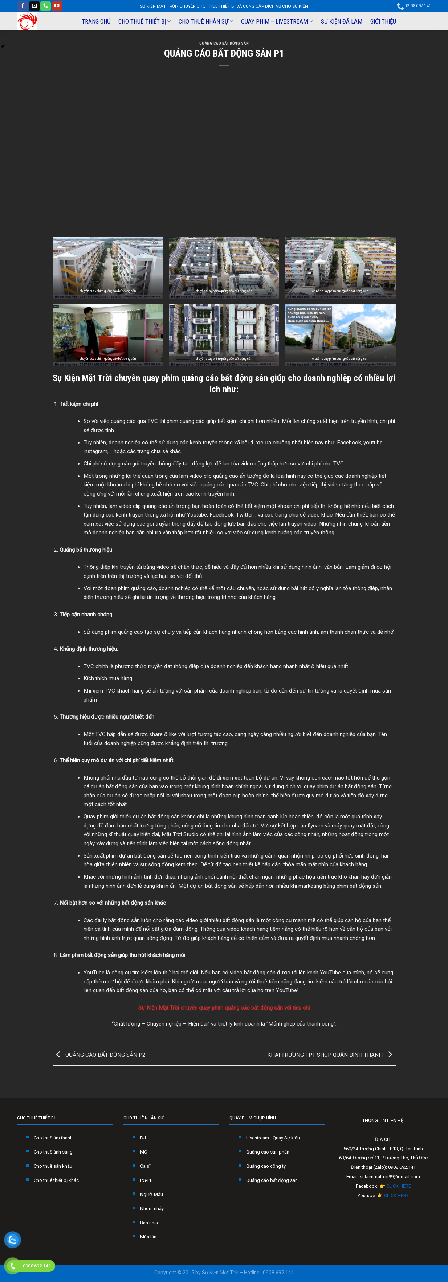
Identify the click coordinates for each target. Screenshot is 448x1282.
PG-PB (146, 1180)
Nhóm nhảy (152, 1208)
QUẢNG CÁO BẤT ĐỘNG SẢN (224, 43)
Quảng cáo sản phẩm (268, 1152)
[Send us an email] (34, 6)
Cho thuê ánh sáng (53, 1152)
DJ (143, 1138)
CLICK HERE (398, 1186)
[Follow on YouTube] (57, 6)
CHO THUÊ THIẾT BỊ (144, 21)
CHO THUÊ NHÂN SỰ (206, 21)
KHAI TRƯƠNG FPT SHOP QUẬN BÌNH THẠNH (331, 1054)
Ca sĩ (145, 1166)
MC (143, 1152)
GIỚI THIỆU (383, 21)
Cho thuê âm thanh (53, 1138)
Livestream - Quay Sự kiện (273, 1138)
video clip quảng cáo (214, 476)
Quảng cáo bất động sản (272, 1180)
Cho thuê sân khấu (53, 1166)
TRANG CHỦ (96, 21)
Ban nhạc (149, 1222)
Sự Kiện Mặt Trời (82, 378)
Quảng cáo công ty (266, 1166)
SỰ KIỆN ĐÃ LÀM (341, 21)
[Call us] (45, 6)
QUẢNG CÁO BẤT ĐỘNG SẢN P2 (99, 1054)
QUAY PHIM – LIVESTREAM (277, 21)
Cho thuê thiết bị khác (56, 1180)
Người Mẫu (151, 1194)
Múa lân (148, 1237)
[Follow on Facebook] (22, 6)
